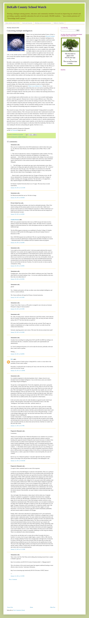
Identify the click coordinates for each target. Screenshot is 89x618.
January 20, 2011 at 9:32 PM (17, 332)
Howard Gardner (50, 36)
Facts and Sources (27, 23)
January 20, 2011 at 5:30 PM (17, 266)
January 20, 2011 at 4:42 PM (17, 242)
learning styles (14, 137)
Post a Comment (13, 579)
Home (31, 607)
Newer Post (10, 607)
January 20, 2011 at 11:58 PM (18, 370)
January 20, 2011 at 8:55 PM (17, 309)
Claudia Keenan (15, 219)
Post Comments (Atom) (19, 610)
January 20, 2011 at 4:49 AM (17, 197)
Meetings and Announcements (43, 23)
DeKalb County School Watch (26, 7)
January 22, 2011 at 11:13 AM (18, 549)
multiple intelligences (22, 137)
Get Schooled (14, 130)
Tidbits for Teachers (58, 23)
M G (12, 359)
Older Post (52, 607)
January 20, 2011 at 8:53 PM (17, 297)
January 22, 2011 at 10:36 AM (18, 460)
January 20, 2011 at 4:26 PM (17, 214)
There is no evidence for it (35, 86)
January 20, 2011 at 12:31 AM (18, 187)
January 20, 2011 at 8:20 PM (17, 279)
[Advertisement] (31, 593)
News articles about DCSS (12, 23)
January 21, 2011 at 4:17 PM (17, 425)
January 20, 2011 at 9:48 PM (17, 354)
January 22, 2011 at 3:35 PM (17, 576)
